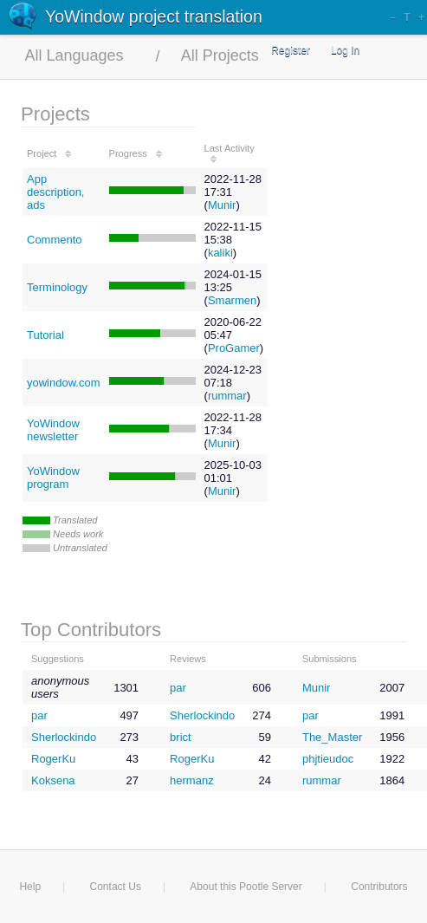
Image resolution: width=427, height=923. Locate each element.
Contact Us (115, 887)
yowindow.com (63, 382)
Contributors (379, 887)
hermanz (192, 780)
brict (180, 737)
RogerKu (53, 758)
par (178, 687)
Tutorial (45, 334)
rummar (227, 395)
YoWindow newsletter (53, 430)
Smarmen (232, 300)
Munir (222, 204)
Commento (54, 239)
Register (290, 50)
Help (30, 887)
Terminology (57, 287)
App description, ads (55, 191)
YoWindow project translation (153, 16)
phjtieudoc (327, 758)
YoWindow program (53, 478)
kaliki (220, 252)
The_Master (332, 737)
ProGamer (234, 347)
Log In (345, 50)
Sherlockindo (202, 715)
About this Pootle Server (245, 887)
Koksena (53, 780)
